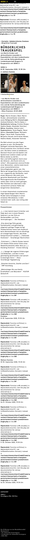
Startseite (5, 41)
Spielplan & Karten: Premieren (19, 41)
